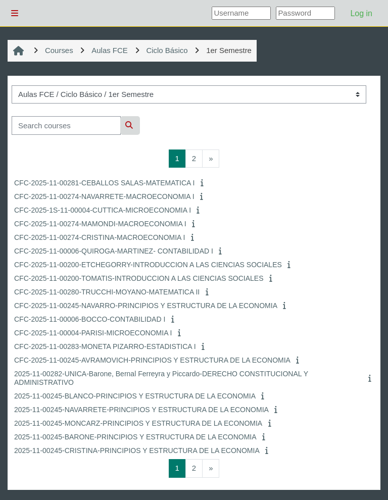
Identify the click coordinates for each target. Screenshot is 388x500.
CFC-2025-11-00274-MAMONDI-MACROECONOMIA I (100, 224)
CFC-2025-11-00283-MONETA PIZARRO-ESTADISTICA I (105, 346)
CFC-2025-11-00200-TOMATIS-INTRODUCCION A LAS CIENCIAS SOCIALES (139, 278)
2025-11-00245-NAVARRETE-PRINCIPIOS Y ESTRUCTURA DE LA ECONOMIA (141, 410)
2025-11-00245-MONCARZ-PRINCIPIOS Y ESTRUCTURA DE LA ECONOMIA (138, 423)
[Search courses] (66, 125)
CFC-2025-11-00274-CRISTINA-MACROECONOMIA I (99, 237)
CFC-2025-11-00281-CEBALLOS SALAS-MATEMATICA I (104, 183)
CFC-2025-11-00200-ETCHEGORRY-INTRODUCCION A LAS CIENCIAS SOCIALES (148, 265)
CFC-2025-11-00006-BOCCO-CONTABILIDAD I (89, 319)
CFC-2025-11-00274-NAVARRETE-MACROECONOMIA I (104, 196)
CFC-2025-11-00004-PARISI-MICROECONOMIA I (93, 333)
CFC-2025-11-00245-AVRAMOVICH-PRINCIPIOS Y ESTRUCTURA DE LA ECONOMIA (152, 360)
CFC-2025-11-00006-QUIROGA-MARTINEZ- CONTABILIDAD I (113, 251)
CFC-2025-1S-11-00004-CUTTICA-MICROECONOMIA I (102, 210)
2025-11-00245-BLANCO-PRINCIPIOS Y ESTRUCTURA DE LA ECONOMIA (135, 396)
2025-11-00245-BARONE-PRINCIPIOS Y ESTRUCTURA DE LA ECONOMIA (135, 437)
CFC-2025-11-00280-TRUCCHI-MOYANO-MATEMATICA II (107, 292)
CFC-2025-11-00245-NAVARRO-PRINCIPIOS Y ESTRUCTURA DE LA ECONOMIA (145, 306)
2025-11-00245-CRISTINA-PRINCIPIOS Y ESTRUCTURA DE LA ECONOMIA (137, 450)
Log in (361, 13)
